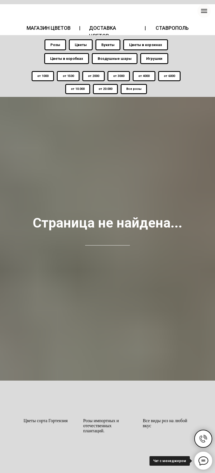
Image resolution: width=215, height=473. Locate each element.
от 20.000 (105, 89)
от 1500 (67, 76)
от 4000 (144, 76)
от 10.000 (77, 89)
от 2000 (93, 76)
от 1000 (41, 76)
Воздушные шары (115, 58)
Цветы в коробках (66, 58)
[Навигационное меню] (204, 11)
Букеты (107, 45)
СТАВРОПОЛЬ (172, 28)
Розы (55, 45)
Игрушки (154, 58)
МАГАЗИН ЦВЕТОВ (49, 28)
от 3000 (119, 76)
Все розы (134, 89)
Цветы (81, 45)
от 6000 (170, 76)
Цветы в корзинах (145, 45)
